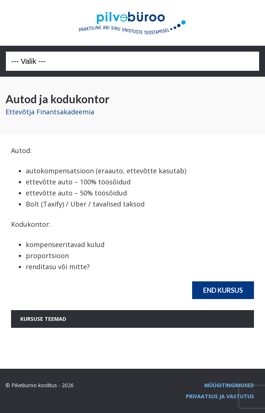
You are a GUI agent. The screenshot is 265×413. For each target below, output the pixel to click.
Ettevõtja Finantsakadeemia (50, 111)
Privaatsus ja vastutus (220, 396)
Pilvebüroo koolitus (132, 23)
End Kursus (223, 290)
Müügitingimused (229, 385)
